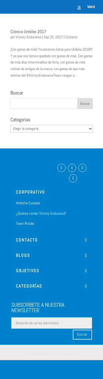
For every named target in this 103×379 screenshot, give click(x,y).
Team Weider (25, 223)
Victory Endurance (28, 37)
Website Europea (28, 202)
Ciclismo (71, 37)
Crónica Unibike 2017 (28, 32)
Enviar (82, 334)
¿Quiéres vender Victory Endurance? (41, 213)
